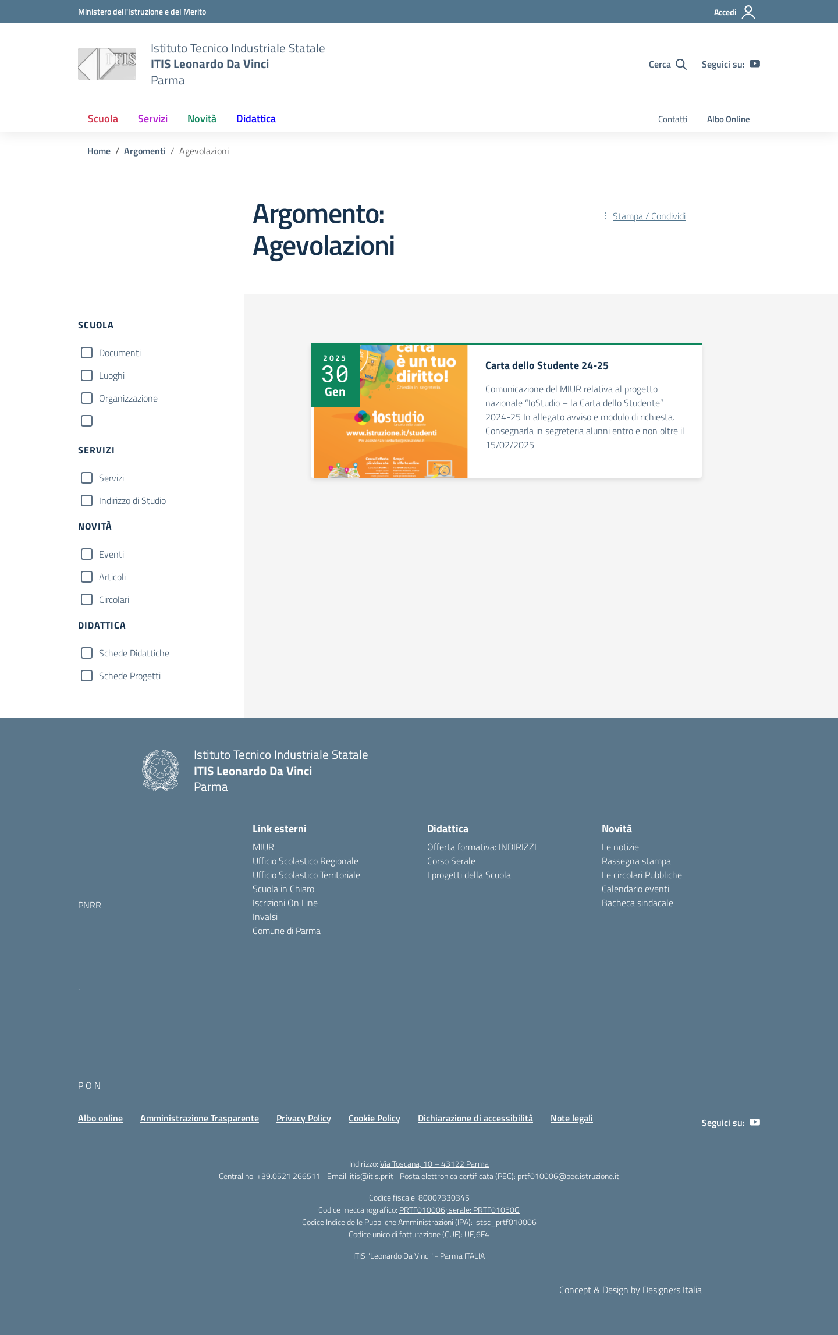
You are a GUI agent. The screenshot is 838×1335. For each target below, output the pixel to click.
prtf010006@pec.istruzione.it (568, 1176)
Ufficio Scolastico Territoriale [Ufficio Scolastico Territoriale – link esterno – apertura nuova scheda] (306, 875)
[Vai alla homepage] (107, 64)
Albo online (100, 1118)
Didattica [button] (256, 118)
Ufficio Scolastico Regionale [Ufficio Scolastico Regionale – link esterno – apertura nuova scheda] (305, 861)
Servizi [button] (153, 118)
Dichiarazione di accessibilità (475, 1118)
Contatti (672, 119)
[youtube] (755, 64)
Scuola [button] (103, 118)
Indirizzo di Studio (132, 500)
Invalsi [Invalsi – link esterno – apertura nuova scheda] (265, 917)
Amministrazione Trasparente (199, 1118)
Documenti (120, 353)
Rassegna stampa (636, 861)
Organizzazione (128, 398)
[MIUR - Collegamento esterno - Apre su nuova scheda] (142, 11)
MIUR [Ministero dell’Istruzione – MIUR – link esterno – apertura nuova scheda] (263, 847)
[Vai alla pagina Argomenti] (145, 151)
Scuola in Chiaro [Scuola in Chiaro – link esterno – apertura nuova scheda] (283, 889)
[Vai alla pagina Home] (99, 151)
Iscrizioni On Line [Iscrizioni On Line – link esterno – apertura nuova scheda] (285, 903)
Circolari (114, 599)
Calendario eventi (635, 889)
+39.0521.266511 (289, 1176)
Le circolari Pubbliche (642, 875)
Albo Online (728, 119)
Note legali (572, 1118)
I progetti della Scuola (469, 875)
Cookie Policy (374, 1118)
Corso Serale (451, 861)
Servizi (111, 478)
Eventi (111, 554)
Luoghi (112, 375)
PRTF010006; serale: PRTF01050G (459, 1209)
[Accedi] (735, 12)
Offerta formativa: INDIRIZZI (482, 847)
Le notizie (620, 847)
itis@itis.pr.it (371, 1176)
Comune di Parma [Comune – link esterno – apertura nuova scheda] (287, 931)
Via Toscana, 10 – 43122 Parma (434, 1164)
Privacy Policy (303, 1118)
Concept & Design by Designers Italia (630, 1290)
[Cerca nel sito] (667, 64)
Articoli (112, 577)
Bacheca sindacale (637, 903)
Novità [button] (201, 118)
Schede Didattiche (134, 653)
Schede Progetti (130, 676)
